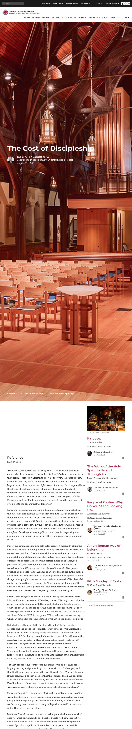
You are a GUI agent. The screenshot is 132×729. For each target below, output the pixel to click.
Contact (98, 3)
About (115, 17)
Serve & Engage (98, 17)
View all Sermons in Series (100, 605)
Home (27, 17)
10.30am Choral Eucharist (33, 394)
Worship (58, 17)
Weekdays (58, 3)
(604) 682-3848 (112, 3)
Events (82, 17)
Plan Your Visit (40, 17)
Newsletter (86, 3)
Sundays (46, 3)
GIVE (126, 17)
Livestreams (72, 3)
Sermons (71, 17)
